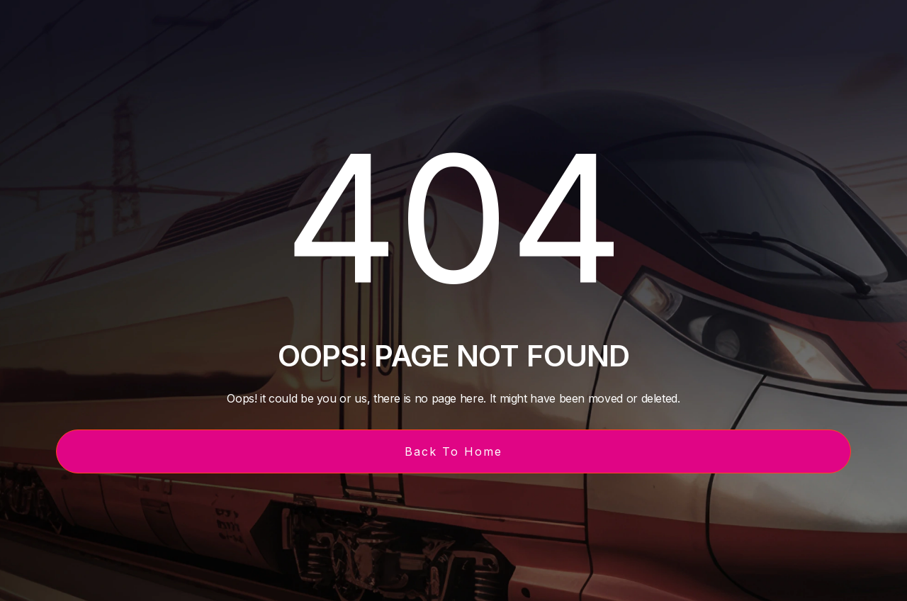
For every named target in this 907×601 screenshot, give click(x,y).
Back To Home (453, 451)
